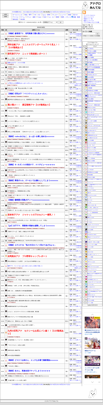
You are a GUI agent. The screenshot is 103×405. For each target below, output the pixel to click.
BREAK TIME (90, 251)
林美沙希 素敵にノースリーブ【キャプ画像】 (21, 150)
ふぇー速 (89, 197)
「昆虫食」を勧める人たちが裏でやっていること (21, 175)
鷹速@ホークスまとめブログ (93, 237)
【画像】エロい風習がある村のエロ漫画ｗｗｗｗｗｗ (23, 75)
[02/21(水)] (40, 12)
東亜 (69, 15)
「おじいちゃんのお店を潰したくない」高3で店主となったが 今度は (27, 220)
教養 (57, 17)
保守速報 (89, 62)
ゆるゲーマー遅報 (91, 147)
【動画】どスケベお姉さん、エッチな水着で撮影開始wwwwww (33, 360)
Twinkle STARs (89, 339)
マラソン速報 (90, 302)
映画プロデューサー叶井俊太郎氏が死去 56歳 (20, 317)
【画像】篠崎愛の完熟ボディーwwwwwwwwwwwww (28, 200)
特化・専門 (28, 15)
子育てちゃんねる (91, 261)
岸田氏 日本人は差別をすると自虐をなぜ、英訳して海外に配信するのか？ (29, 186)
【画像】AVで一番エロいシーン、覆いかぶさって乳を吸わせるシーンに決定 (29, 195)
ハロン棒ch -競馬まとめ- (92, 207)
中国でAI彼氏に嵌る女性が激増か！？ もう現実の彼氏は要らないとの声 (28, 271)
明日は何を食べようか (93, 114)
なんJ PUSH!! (90, 169)
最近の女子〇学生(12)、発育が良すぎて (19, 39)
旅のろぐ (89, 232)
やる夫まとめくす (92, 74)
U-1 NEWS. (90, 48)
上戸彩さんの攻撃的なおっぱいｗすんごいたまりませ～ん (25, 83)
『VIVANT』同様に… (14, 366)
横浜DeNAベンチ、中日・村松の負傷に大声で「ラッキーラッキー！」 (27, 280)
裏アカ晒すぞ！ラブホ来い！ (92, 356)
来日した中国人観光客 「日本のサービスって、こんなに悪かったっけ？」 (29, 131)
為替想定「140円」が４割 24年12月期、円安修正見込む (24, 285)
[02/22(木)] (33, 12)
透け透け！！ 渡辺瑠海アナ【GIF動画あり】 (29, 105)
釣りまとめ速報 (90, 300)
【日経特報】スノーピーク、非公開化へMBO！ (21, 340)
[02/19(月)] (53, 12)
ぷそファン (90, 123)
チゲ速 (88, 239)
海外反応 (15, 19)
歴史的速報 (90, 174)
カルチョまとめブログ (92, 127)
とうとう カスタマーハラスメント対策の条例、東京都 (23, 311)
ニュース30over (90, 188)
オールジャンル (17, 15)
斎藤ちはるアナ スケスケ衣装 (16, 62)
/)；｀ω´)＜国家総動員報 (92, 212)
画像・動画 (76, 17)
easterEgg (89, 215)
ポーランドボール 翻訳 (92, 244)
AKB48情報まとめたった (92, 279)
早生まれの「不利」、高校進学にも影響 (19, 116)
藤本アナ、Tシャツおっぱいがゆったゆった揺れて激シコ (25, 266)
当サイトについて (89, 17)
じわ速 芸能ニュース (93, 64)
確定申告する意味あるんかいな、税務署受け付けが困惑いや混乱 (26, 99)
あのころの (89, 200)
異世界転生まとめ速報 (92, 172)
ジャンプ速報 (90, 256)
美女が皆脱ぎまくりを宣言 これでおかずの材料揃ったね (24, 261)
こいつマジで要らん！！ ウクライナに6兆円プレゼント (24, 121)
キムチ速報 (90, 57)
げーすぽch (89, 222)
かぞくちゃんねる (91, 142)
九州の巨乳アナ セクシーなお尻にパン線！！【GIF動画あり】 (36, 332)
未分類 (23, 19)
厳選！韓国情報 (91, 85)
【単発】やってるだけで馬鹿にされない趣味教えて (22, 72)
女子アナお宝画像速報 (93, 67)
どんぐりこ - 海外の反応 (93, 93)
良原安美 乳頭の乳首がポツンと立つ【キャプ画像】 (23, 78)
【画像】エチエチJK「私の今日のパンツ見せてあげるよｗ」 (32, 245)
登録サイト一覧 (88, 19)
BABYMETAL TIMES (91, 234)
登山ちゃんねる (91, 107)
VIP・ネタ (37, 15)
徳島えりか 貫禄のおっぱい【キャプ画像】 (20, 321)
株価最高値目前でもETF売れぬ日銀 (17, 306)
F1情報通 (89, 88)
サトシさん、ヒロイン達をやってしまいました (21, 236)
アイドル (15, 17)
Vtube (39, 17)
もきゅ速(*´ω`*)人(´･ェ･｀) (93, 254)
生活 (45, 17)
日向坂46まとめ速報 (92, 90)
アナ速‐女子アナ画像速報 (93, 152)
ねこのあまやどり (91, 286)
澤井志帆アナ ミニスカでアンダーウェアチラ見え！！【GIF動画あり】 (34, 46)
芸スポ (75, 15)
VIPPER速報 (90, 69)
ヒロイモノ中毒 (91, 110)
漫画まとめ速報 (91, 160)
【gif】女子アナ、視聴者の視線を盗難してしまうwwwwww (31, 226)
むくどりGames (89, 359)
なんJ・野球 (46, 15)
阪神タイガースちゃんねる (93, 266)
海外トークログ (91, 132)
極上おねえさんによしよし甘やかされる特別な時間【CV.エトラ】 (92, 378)
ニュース (63, 15)
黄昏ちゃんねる (90, 217)
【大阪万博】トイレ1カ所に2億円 (17, 380)
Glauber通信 (90, 99)
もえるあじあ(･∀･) (91, 130)
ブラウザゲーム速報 (91, 271)
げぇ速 (88, 249)
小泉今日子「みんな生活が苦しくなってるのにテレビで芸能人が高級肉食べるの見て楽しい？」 (34, 170)
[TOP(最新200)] (16, 12)
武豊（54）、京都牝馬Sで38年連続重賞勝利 (20, 291)
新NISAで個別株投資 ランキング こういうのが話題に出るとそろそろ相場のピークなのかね (35, 159)
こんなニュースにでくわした (93, 289)
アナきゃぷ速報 (77, 47)
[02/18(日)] (60, 12)
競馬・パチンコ (66, 17)
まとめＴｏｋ (78, 72)
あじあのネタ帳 (91, 79)
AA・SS (51, 17)
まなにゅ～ (89, 264)
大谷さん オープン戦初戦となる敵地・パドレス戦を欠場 (24, 154)
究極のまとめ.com (91, 294)
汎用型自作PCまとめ (92, 135)
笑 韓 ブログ (91, 145)
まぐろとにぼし (90, 284)
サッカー (55, 15)
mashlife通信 (90, 77)
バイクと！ (89, 219)
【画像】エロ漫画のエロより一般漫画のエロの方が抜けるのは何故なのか (28, 146)
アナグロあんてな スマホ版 (91, 22)
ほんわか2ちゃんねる (91, 195)
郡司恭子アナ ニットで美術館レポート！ (27, 54)
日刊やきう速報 (91, 177)
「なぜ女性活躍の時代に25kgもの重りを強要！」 (21, 325)
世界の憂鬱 (90, 72)
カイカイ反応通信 (92, 60)
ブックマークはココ (89, 15)
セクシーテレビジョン (75, 64)
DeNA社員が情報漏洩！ (14, 355)
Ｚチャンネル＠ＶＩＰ (92, 227)
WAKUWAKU (88, 318)
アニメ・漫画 (31, 17)
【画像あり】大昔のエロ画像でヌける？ (19, 275)
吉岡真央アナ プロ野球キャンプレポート (27, 256)
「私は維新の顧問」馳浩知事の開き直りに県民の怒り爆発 (24, 300)
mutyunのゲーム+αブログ (92, 210)
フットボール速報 (92, 121)
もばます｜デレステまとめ (93, 224)
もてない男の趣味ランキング (16, 126)
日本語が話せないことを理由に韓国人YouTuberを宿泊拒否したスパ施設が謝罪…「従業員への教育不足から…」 (36, 205)
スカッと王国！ (90, 246)
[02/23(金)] (26, 12)
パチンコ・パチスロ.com (93, 125)
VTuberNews (89, 259)
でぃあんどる (78, 76)
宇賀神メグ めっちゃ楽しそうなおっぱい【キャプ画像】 (24, 210)
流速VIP (89, 192)
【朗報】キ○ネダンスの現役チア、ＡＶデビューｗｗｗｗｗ (31, 165)
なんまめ (89, 202)
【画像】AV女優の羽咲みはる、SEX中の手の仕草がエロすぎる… (26, 240)
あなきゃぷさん (77, 80)
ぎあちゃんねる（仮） (92, 205)
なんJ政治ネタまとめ (92, 137)
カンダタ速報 (90, 140)
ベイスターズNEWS (91, 190)
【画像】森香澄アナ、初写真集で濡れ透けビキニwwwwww (31, 33)
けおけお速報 (90, 229)
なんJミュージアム (91, 150)
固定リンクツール (89, 20)
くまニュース (90, 182)
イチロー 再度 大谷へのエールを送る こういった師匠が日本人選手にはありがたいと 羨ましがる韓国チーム (36, 250)
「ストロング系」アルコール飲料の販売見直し (21, 111)
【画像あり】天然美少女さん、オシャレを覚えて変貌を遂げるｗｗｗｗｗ (28, 376)
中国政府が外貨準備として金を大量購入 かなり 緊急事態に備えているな (29, 142)
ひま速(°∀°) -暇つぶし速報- (93, 242)
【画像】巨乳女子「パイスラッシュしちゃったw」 (28, 94)
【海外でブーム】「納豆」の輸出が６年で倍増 (21, 231)
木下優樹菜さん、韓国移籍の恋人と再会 (19, 191)
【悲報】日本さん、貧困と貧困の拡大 (18, 67)
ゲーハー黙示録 (91, 158)
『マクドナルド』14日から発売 (16, 345)
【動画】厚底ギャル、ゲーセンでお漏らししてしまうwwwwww (33, 180)
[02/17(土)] (67, 12)
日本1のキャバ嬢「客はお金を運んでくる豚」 (20, 88)
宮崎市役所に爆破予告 (14, 350)
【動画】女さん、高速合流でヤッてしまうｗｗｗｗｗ (29, 371)
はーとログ (89, 277)
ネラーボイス (90, 112)
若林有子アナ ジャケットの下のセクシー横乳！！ (32, 215)
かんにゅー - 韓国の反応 (93, 105)
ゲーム (23, 17)
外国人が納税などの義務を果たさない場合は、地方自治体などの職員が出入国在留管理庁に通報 (34, 295)
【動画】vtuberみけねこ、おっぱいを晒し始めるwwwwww (31, 136)
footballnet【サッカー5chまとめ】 (94, 282)
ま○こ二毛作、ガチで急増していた (17, 58)
